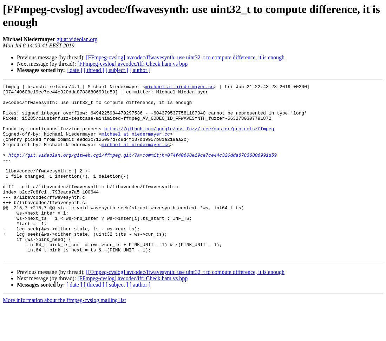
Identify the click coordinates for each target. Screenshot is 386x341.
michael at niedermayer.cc (179, 87)
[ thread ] (94, 70)
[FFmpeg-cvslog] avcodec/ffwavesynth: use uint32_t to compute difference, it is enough (185, 57)
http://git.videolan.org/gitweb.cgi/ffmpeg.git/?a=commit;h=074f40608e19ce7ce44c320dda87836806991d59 (142, 169)
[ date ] (74, 70)
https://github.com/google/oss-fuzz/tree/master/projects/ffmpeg (189, 138)
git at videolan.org (77, 39)
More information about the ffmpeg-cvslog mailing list (64, 335)
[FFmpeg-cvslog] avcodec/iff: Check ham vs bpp (132, 64)
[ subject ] (117, 70)
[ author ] (140, 70)
